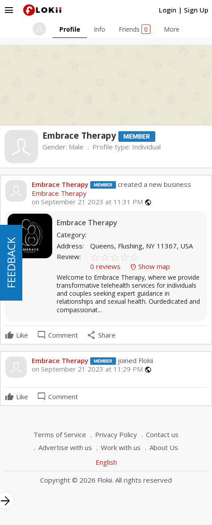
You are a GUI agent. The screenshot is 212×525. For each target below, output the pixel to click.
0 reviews (106, 266)
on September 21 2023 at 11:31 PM (87, 202)
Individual (146, 146)
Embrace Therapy (60, 184)
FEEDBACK (11, 262)
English (106, 462)
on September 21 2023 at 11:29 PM (87, 369)
